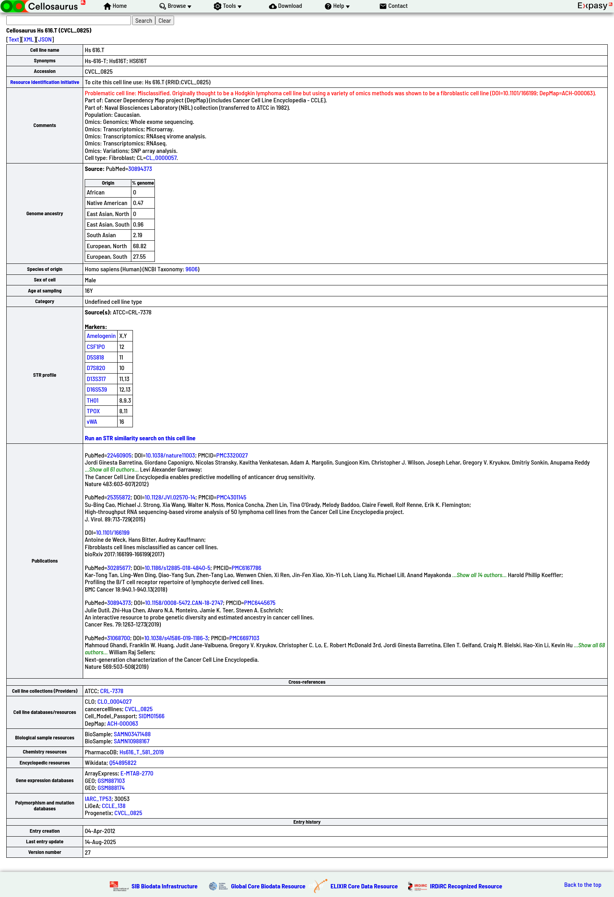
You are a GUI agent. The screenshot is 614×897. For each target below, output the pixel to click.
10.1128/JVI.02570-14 (170, 497)
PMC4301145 (232, 497)
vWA (92, 421)
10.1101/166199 (112, 532)
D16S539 (97, 389)
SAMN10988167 (131, 740)
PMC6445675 (260, 602)
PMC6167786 (247, 567)
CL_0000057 (161, 157)
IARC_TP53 (98, 798)
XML (29, 39)
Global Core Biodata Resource (268, 886)
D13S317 (96, 378)
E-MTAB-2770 (136, 773)
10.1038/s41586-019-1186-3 (176, 637)
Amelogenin (101, 335)
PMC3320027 (232, 455)
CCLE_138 (113, 805)
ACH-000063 (122, 723)
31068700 (118, 637)
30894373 (140, 168)
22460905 (119, 455)
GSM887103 (111, 780)
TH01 (92, 400)
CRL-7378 (112, 690)
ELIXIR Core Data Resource (364, 886)
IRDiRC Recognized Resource (466, 886)
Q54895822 (122, 762)
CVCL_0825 (139, 708)
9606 (191, 268)
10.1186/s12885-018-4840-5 (177, 567)
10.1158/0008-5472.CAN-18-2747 (184, 602)
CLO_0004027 (115, 701)
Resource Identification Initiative (44, 82)
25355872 (119, 497)
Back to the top (582, 884)
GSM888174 (111, 787)
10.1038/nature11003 (170, 455)
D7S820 (96, 367)
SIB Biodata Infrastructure (165, 886)
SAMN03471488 (132, 733)
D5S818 (95, 357)
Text (14, 39)
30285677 (119, 567)
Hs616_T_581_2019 (142, 751)
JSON (45, 39)
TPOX (93, 410)
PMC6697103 (244, 637)
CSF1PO (96, 346)
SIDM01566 (151, 715)
